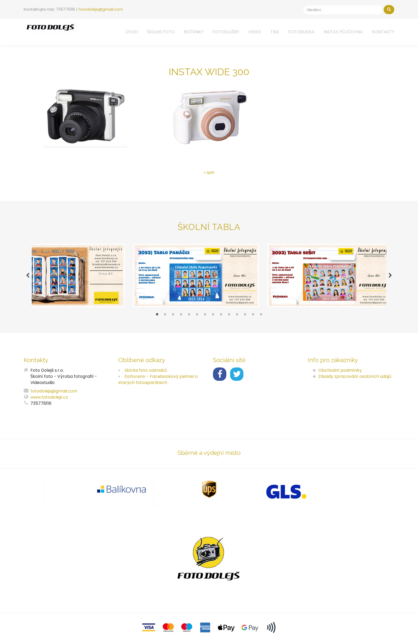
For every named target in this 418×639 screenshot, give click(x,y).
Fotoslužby (225, 32)
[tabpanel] (209, 277)
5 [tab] (189, 318)
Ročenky (193, 32)
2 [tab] (165, 318)
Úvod (131, 32)
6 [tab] (197, 318)
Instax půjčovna (343, 32)
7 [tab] (205, 318)
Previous (27, 277)
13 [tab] (253, 318)
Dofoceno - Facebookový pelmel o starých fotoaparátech (158, 382)
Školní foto (161, 32)
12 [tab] (245, 318)
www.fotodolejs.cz (49, 400)
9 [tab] (221, 318)
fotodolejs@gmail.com (100, 9)
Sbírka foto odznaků (145, 373)
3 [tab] (173, 318)
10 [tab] (229, 318)
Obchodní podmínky (340, 373)
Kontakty (383, 32)
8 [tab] (213, 318)
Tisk (274, 32)
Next (390, 277)
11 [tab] (237, 318)
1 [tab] (157, 318)
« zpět (209, 172)
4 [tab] (181, 318)
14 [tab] (261, 318)
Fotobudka (301, 32)
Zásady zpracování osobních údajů (354, 379)
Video (254, 32)
